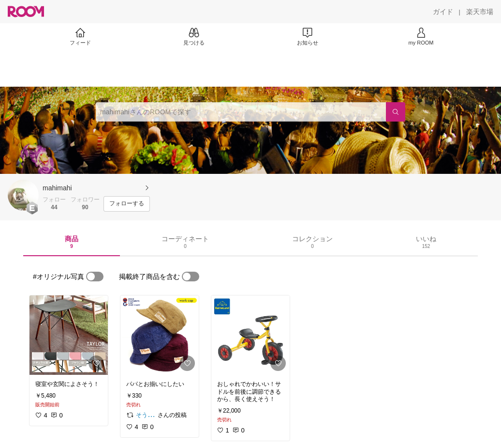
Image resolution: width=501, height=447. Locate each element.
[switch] (94, 276)
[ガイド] (443, 11)
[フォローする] (126, 204)
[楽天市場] (479, 11)
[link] (68, 335)
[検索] (395, 112)
